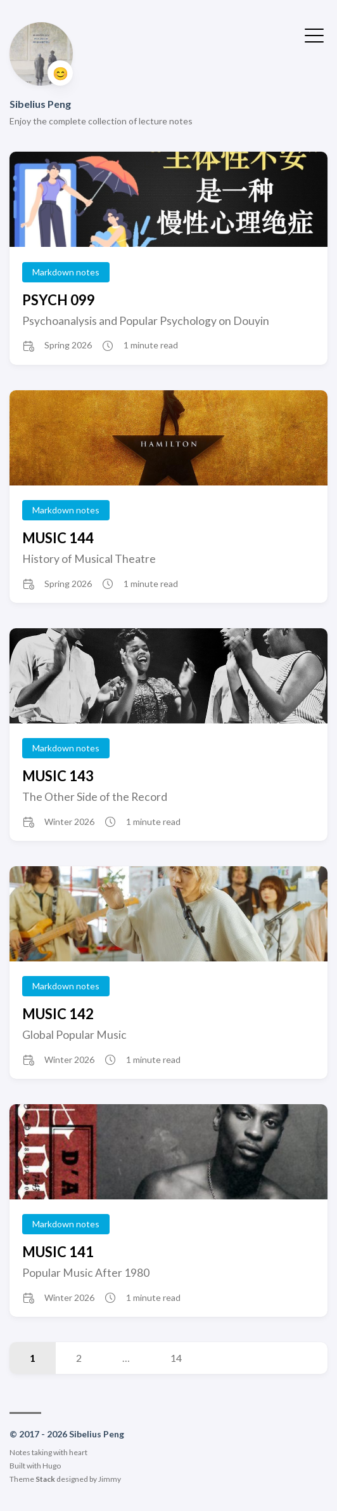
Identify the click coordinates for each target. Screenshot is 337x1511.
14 (176, 1358)
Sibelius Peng (40, 104)
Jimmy (109, 1479)
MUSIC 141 (58, 1251)
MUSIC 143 (58, 775)
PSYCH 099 (58, 299)
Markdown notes (65, 272)
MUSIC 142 (58, 1013)
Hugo (51, 1465)
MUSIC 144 (58, 537)
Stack (45, 1479)
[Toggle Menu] (314, 34)
